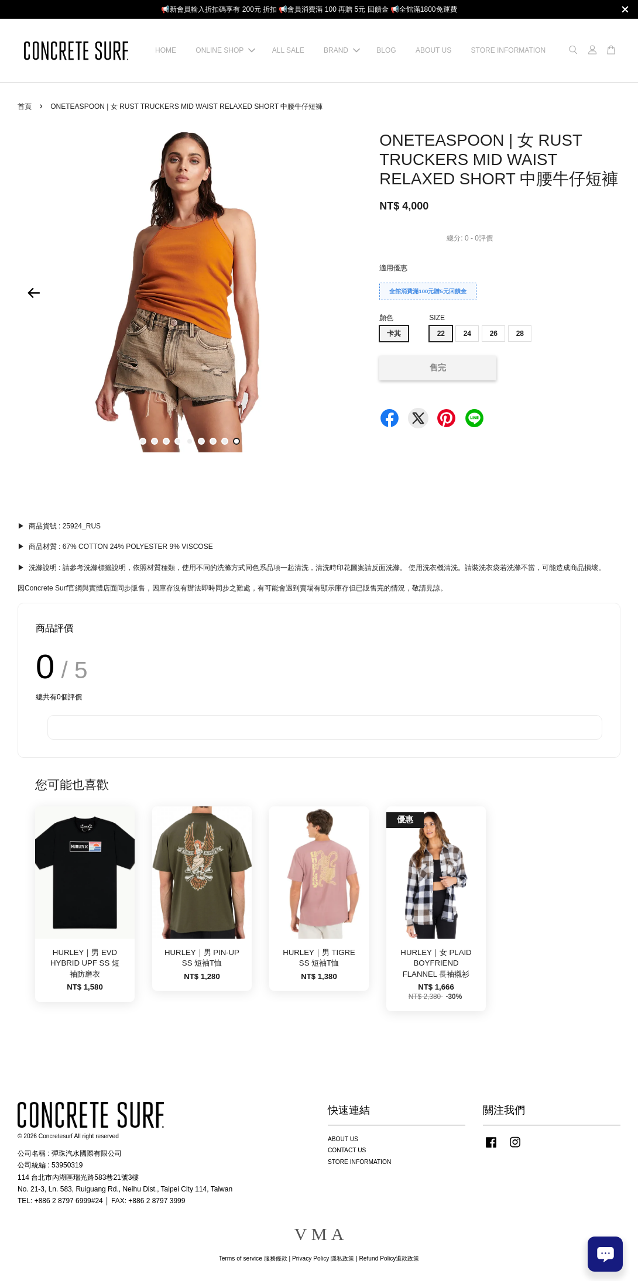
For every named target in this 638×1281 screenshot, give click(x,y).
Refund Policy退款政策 (389, 1258)
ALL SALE (288, 50)
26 (494, 333)
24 (467, 333)
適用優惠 (393, 268)
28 (520, 333)
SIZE (437, 318)
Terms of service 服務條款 (253, 1258)
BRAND (342, 50)
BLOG (386, 50)
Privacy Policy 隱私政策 (323, 1258)
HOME (165, 50)
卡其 (394, 333)
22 (441, 333)
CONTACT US (347, 1150)
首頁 (25, 106)
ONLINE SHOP (225, 50)
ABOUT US (433, 50)
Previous (33, 293)
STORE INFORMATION (508, 50)
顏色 (386, 318)
